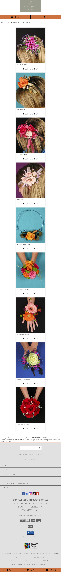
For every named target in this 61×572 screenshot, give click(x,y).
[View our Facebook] (23, 495)
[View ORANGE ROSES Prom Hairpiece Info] (30, 90)
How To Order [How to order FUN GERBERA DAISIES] (30, 338)
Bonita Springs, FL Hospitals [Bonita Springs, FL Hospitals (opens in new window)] (41, 554)
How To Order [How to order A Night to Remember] (30, 383)
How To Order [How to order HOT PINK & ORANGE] (30, 293)
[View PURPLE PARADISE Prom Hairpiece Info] (30, 45)
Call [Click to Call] (10, 570)
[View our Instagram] (30, 495)
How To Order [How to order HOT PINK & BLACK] (30, 159)
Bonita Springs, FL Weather (19, 561)
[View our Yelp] (37, 495)
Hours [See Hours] (51, 570)
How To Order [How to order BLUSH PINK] (30, 203)
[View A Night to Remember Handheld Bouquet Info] (30, 360)
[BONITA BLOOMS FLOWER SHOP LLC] (30, 12)
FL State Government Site (42, 561)
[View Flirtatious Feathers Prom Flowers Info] (30, 225)
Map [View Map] (30, 570)
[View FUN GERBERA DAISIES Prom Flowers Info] (30, 315)
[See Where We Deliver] (30, 459)
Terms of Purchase (31, 564)
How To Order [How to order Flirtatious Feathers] (30, 248)
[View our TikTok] (34, 495)
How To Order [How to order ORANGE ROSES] (30, 114)
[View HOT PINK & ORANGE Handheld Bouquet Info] (30, 270)
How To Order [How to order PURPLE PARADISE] (30, 69)
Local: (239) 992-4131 (31, 510)
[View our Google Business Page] (27, 495)
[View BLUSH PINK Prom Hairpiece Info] (30, 180)
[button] (30, 533)
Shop (15, 17)
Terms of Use (45, 564)
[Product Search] (31, 448)
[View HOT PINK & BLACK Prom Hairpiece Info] (30, 135)
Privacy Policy (16, 564)
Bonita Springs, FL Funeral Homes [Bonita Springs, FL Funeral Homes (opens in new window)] (14, 554)
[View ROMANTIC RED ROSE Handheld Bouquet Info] (30, 405)
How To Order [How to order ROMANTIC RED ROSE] (30, 428)
